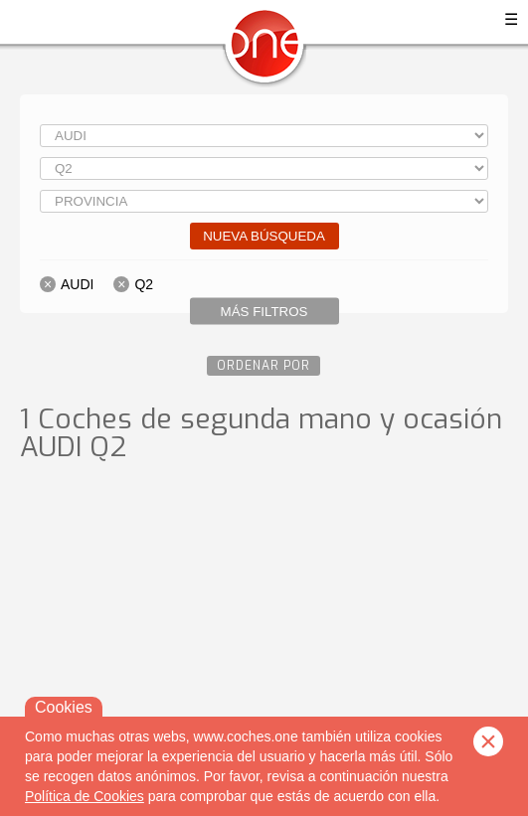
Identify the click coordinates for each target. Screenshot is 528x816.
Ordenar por (263, 366)
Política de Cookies (84, 796)
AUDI (77, 284)
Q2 (143, 284)
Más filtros (264, 311)
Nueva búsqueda (264, 236)
